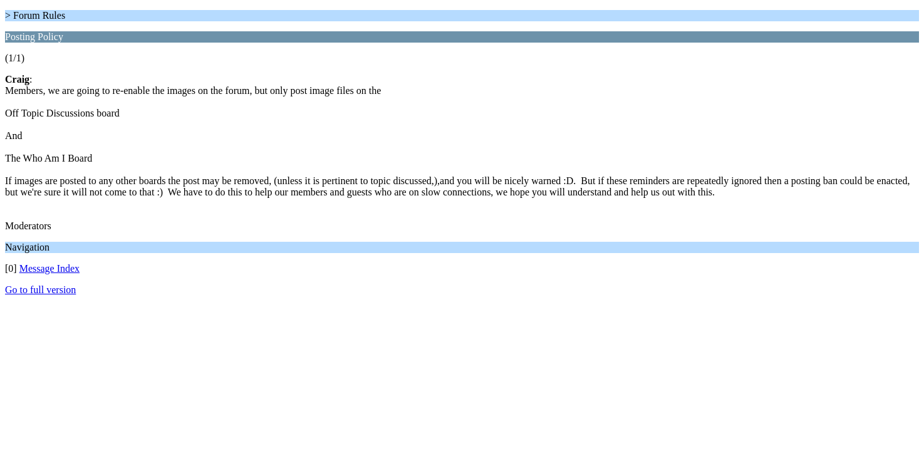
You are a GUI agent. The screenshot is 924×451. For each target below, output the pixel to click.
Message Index (49, 268)
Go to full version (40, 289)
